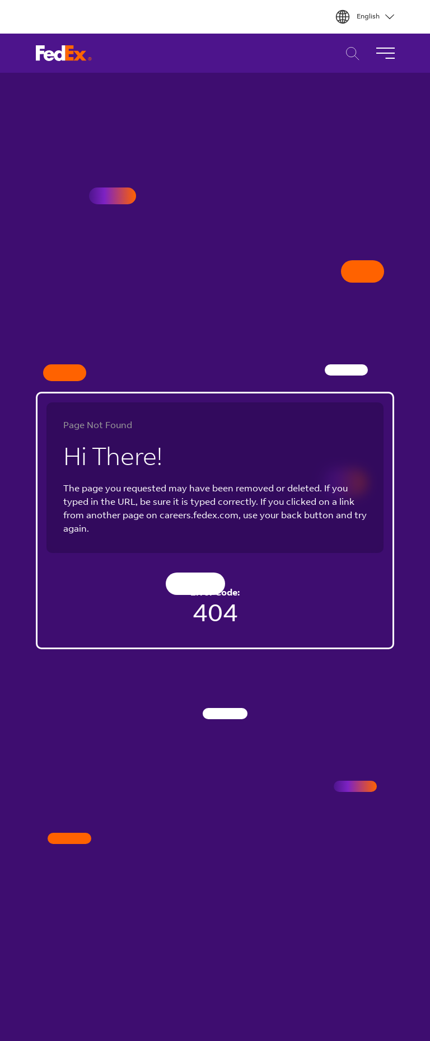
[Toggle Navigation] (385, 53)
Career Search (349, 53)
